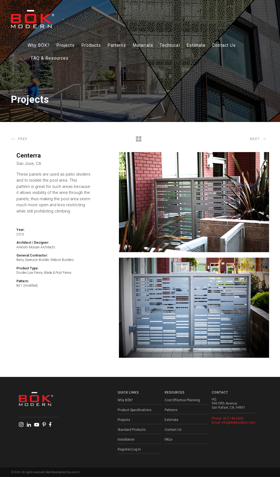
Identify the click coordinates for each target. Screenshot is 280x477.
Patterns (116, 45)
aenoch (75, 472)
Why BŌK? (39, 45)
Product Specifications (134, 410)
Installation (126, 439)
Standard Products (132, 430)
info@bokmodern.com (238, 422)
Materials (143, 45)
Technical (170, 45)
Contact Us (224, 45)
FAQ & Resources (50, 58)
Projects (65, 45)
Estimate (196, 45)
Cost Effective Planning (182, 400)
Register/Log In (129, 449)
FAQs (169, 439)
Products (91, 45)
